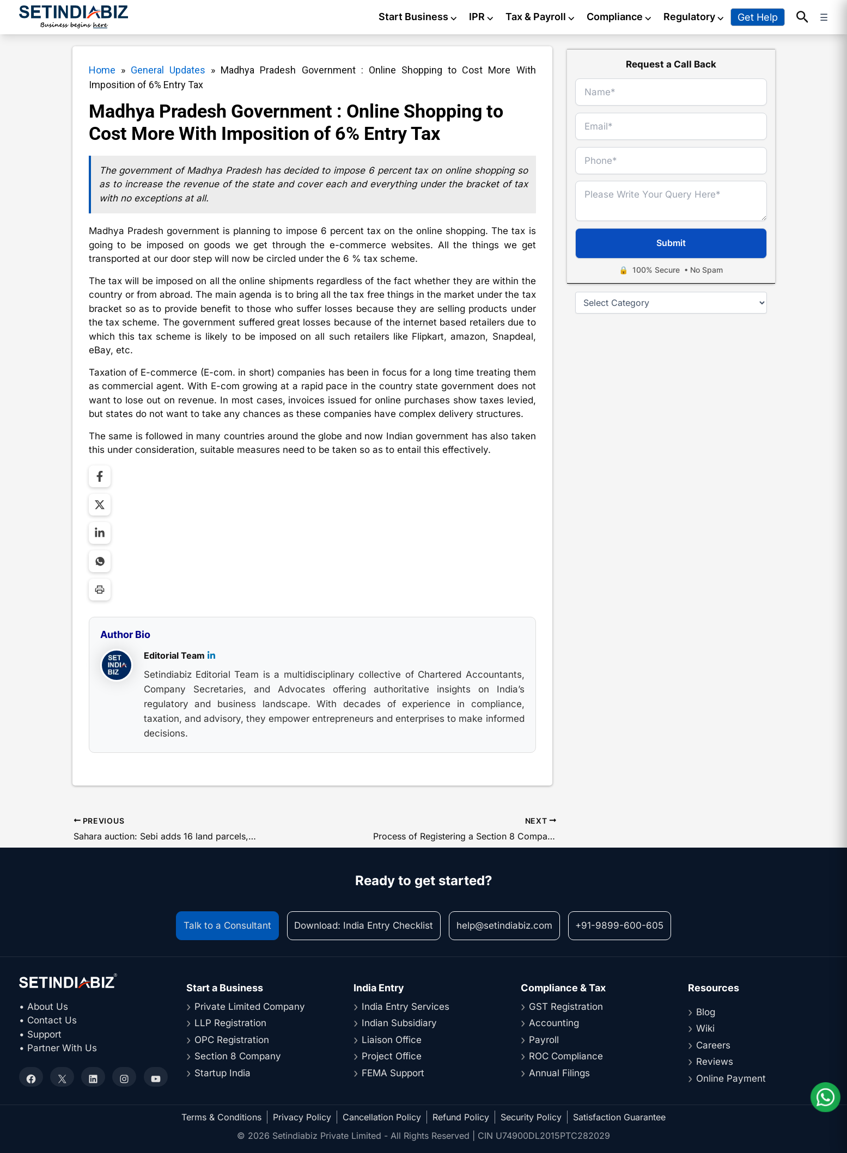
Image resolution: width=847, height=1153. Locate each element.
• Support (40, 1034)
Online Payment (731, 1078)
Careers (713, 1045)
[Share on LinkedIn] (100, 533)
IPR (482, 16)
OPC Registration (231, 1039)
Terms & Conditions (221, 1117)
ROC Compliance (566, 1056)
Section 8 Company (237, 1056)
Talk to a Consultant (227, 925)
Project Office (392, 1056)
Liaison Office (392, 1039)
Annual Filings (559, 1073)
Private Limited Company (249, 1006)
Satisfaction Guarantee (619, 1117)
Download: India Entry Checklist (363, 925)
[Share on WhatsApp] (100, 561)
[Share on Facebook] (100, 476)
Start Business (418, 16)
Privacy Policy (302, 1117)
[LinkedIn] (211, 656)
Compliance (620, 16)
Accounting (554, 1022)
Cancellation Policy (382, 1117)
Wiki (705, 1028)
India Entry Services (405, 1006)
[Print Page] (100, 589)
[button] (802, 17)
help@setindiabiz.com (504, 925)
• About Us (43, 1006)
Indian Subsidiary (399, 1022)
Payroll (544, 1039)
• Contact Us (48, 1020)
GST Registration (566, 1006)
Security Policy (531, 1117)
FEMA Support (393, 1073)
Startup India (222, 1073)
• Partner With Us (58, 1047)
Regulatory (694, 16)
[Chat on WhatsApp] (825, 1097)
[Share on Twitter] (100, 505)
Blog (705, 1012)
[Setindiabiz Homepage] (73, 16)
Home (102, 70)
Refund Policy (460, 1117)
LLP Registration (230, 1022)
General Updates (168, 70)
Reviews (714, 1061)
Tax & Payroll (540, 16)
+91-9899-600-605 (619, 925)
